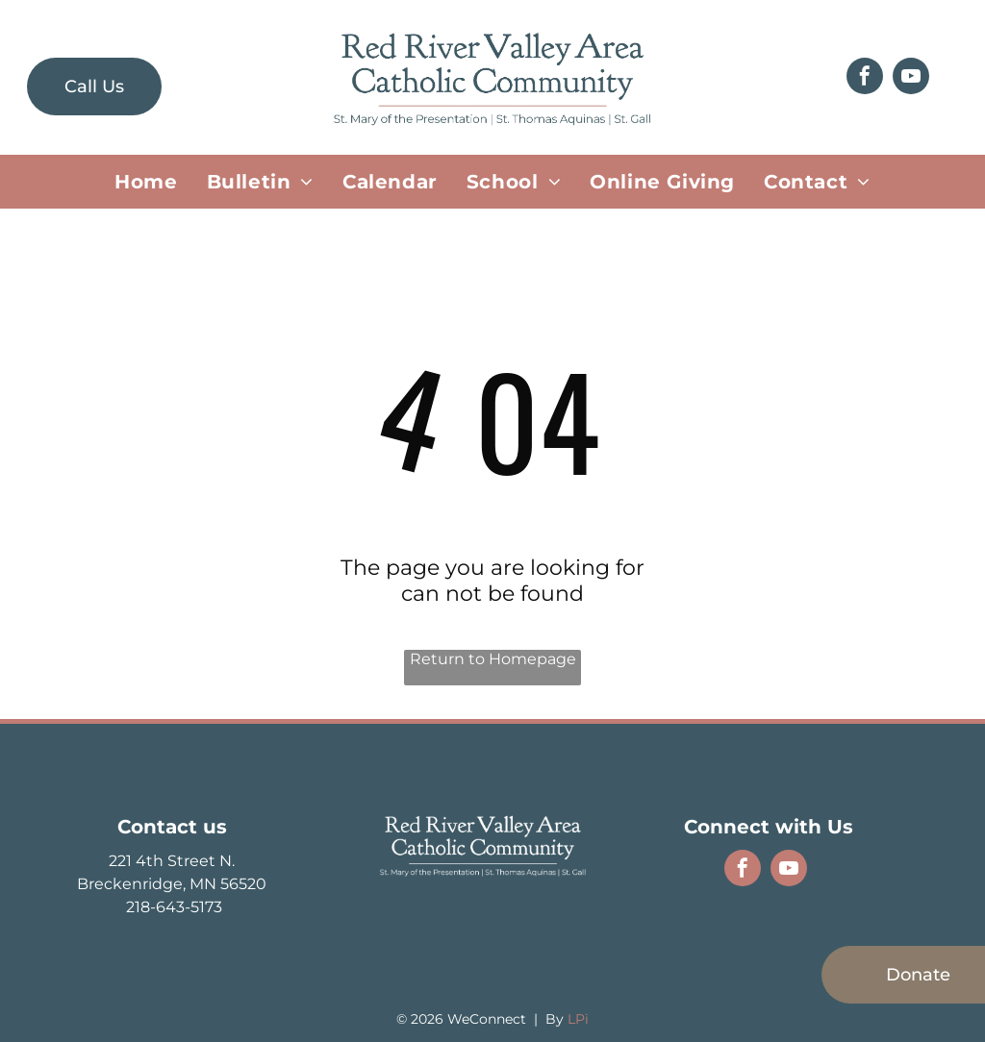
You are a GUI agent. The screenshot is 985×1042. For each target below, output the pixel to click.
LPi (578, 1019)
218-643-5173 (172, 907)
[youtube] (911, 78)
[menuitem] (145, 181)
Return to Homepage (493, 659)
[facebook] (864, 78)
